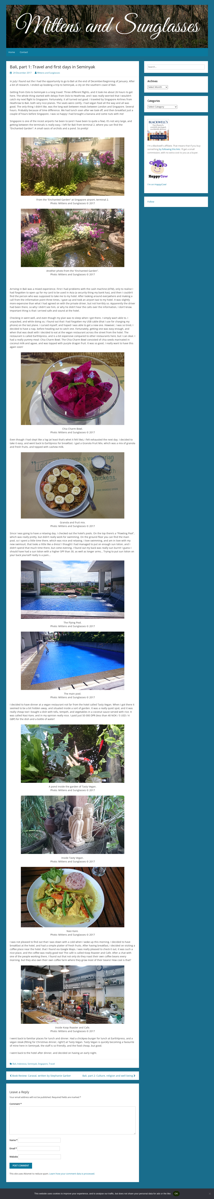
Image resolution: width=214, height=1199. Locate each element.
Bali (14, 1063)
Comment (15, 1103)
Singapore (43, 1063)
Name (13, 1140)
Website (13, 1156)
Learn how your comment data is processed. (72, 1173)
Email (13, 1148)
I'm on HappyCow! (156, 184)
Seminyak (32, 1063)
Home (11, 52)
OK (176, 1193)
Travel (52, 1063)
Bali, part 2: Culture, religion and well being (108, 1075)
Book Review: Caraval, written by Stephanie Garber (40, 1075)
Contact (24, 52)
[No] (209, 1193)
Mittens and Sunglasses (48, 72)
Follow (150, 201)
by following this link (169, 149)
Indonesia (22, 1063)
